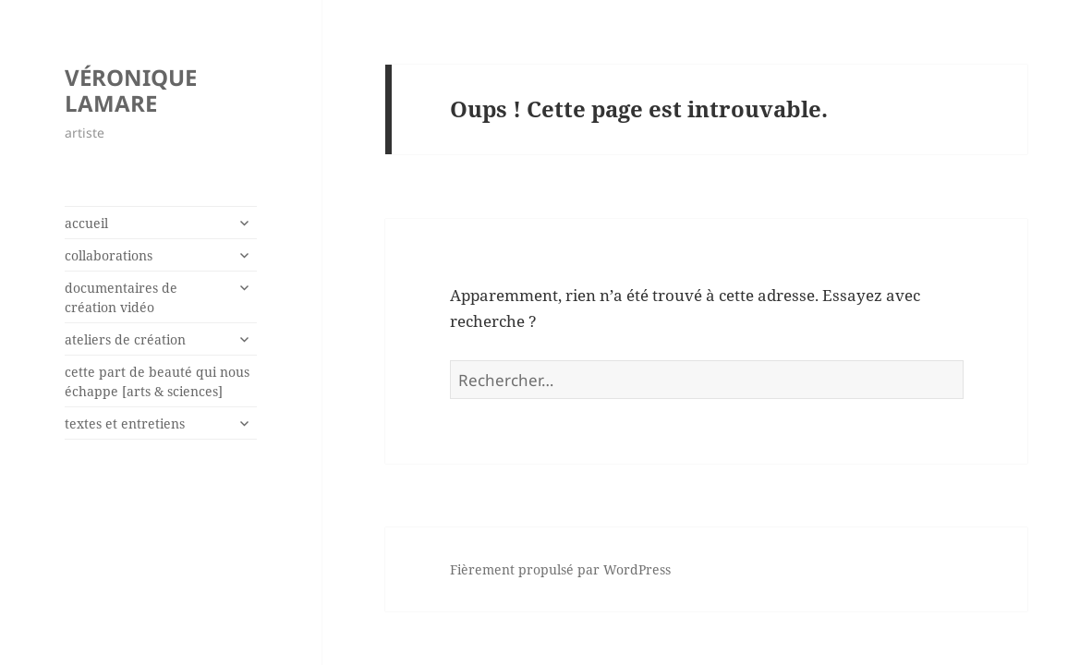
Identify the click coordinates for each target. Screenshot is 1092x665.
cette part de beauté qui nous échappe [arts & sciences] (157, 381)
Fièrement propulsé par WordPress (560, 569)
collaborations (108, 255)
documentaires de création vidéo (121, 297)
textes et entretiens (125, 423)
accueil (86, 223)
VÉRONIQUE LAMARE (131, 90)
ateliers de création (125, 339)
